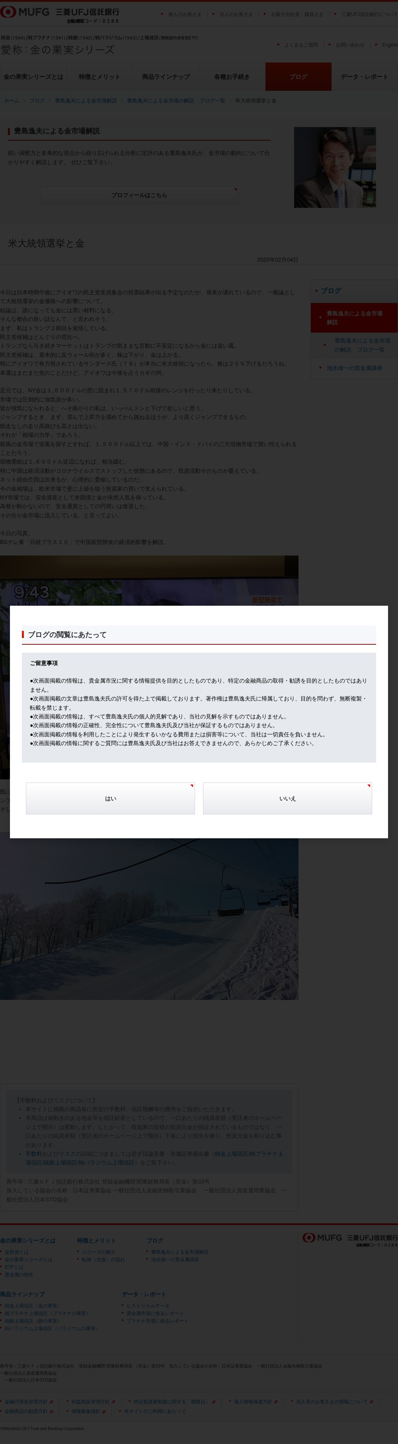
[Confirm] (110, 802)
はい (110, 798)
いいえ (287, 798)
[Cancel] (287, 802)
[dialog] (199, 722)
